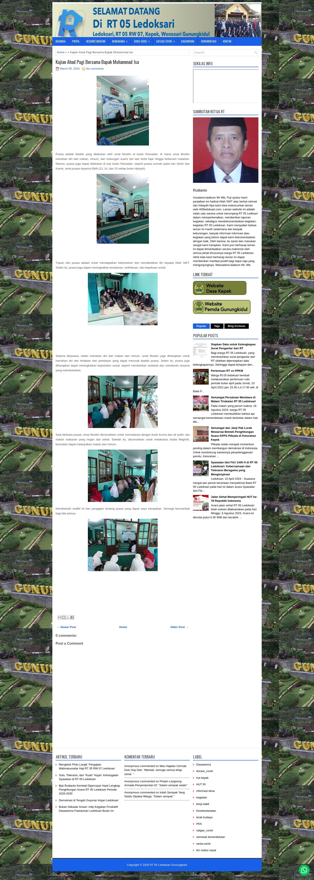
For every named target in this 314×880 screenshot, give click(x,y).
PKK (199, 823)
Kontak (227, 41)
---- (136, 875)
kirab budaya (204, 817)
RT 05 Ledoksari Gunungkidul (168, 864)
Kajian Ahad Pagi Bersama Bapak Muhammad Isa (97, 62)
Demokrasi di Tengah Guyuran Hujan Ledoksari (88, 800)
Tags (217, 326)
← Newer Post (66, 627)
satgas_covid (204, 830)
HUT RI (201, 784)
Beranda (60, 41)
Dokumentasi (208, 41)
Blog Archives (236, 326)
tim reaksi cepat (206, 850)
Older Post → (179, 627)
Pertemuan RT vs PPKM (227, 370)
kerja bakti (202, 804)
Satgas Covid (167, 40)
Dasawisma (187, 41)
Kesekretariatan (95, 41)
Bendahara (121, 40)
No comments (95, 68)
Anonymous (131, 766)
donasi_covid (204, 771)
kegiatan (201, 797)
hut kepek (202, 777)
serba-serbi (203, 843)
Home (61, 52)
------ (159, 875)
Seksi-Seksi (143, 40)
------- (178, 875)
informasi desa (205, 791)
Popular (201, 326)
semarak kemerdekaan (210, 837)
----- (147, 875)
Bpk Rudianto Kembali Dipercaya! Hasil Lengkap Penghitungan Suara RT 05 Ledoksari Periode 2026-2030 (89, 789)
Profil (76, 41)
